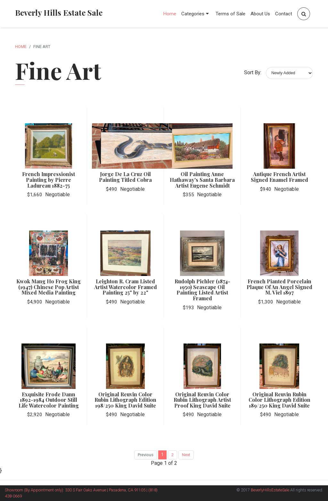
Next (186, 454)
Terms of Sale (230, 14)
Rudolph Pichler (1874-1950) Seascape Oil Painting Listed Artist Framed (202, 290)
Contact (283, 14)
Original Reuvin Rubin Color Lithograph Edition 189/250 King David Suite (279, 400)
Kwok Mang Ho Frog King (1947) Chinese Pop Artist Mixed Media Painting (48, 287)
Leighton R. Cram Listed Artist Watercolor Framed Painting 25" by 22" (125, 287)
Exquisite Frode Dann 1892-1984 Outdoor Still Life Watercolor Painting (49, 400)
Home (169, 14)
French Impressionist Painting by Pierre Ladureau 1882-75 (48, 179)
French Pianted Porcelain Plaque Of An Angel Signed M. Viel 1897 (279, 287)
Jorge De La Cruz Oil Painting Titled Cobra (125, 176)
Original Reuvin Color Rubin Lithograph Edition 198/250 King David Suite (125, 400)
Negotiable (57, 194)
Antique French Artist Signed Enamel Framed (279, 176)
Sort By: (252, 72)
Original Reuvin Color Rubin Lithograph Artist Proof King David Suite (202, 400)
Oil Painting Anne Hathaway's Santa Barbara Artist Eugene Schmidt (202, 179)
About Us (260, 14)
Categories (195, 14)
